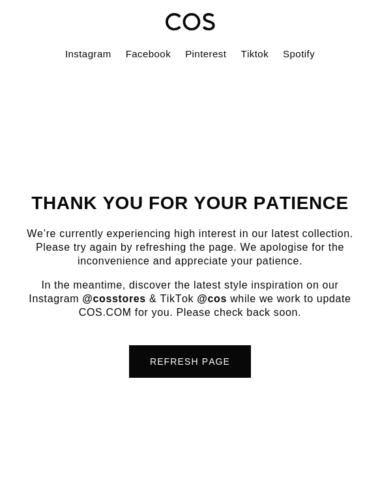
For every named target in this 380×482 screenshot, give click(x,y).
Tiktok (255, 53)
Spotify (299, 53)
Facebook (148, 53)
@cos (212, 298)
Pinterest (205, 53)
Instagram (88, 53)
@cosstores (114, 298)
